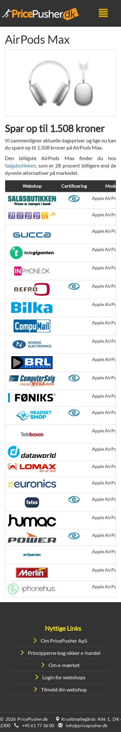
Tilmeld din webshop (64, 689)
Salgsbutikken (20, 165)
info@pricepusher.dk (86, 725)
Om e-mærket (64, 665)
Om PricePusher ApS (64, 640)
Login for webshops (64, 677)
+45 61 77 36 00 (38, 725)
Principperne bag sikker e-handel (64, 653)
